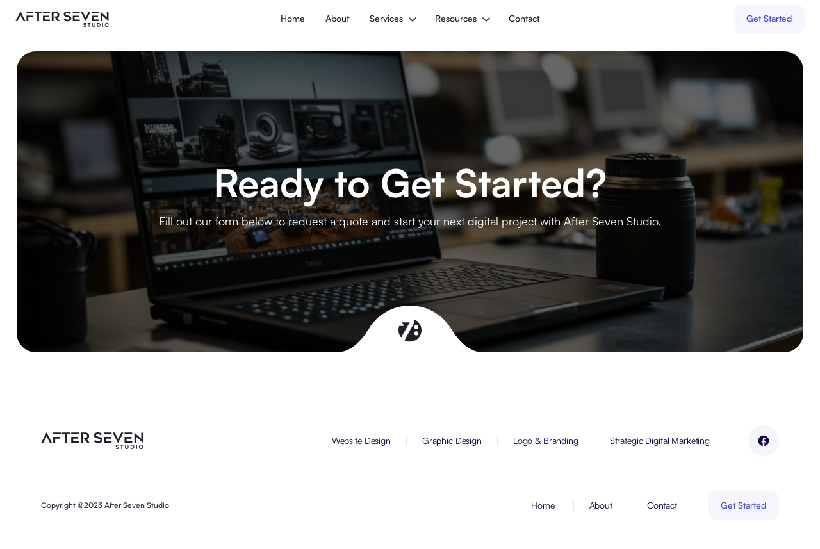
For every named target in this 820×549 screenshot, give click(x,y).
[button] (392, 19)
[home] (62, 19)
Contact (524, 18)
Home (293, 18)
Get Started (769, 18)
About (337, 18)
